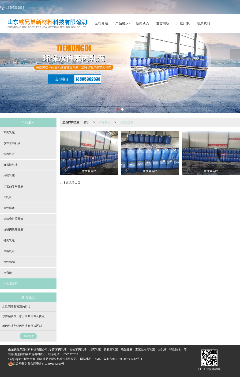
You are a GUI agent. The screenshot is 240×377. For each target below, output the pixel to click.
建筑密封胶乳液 (13, 218)
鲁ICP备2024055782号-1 (127, 359)
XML (97, 359)
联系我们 (203, 23)
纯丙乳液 (9, 154)
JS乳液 (8, 197)
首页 (87, 122)
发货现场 (162, 23)
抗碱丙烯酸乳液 (13, 229)
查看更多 (28, 336)
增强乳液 (9, 175)
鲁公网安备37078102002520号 (36, 363)
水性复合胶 (127, 122)
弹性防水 (9, 208)
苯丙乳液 (9, 132)
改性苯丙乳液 (12, 143)
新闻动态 (142, 23)
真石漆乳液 (11, 164)
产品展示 (121, 23)
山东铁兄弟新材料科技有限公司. (57, 359)
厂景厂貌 (183, 23)
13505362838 (70, 354)
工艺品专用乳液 (13, 186)
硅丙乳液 (9, 240)
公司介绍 (101, 23)
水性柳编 (9, 262)
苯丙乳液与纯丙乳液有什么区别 (22, 325)
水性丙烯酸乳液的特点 (16, 306)
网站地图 (85, 359)
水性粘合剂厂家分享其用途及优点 (23, 316)
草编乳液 (9, 251)
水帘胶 (8, 272)
